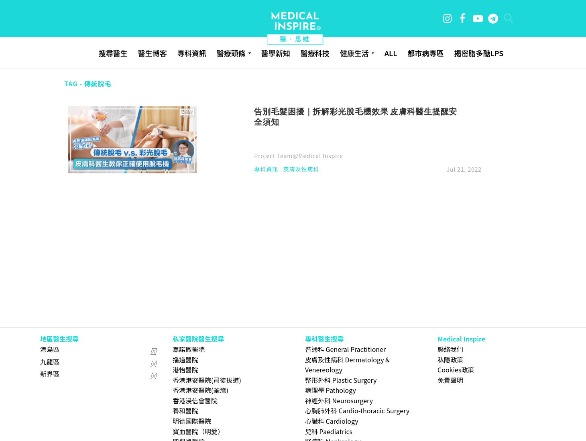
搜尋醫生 (113, 53)
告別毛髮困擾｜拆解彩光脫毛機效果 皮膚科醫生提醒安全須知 (355, 116)
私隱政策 (450, 359)
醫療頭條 (231, 53)
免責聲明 (450, 380)
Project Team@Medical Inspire (298, 156)
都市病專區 (425, 53)
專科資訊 (191, 53)
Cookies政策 (455, 369)
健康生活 (354, 53)
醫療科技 (315, 53)
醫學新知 (275, 53)
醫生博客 (152, 53)
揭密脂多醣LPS (478, 53)
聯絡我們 (450, 349)
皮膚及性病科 (301, 169)
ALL (391, 53)
